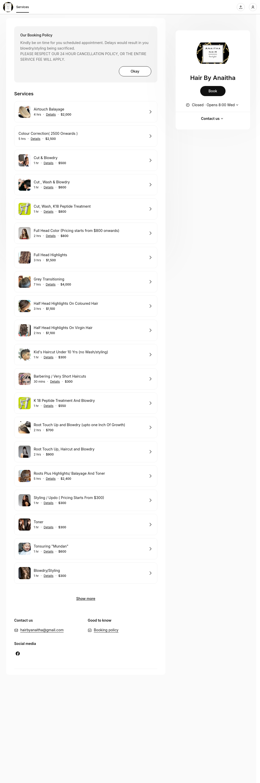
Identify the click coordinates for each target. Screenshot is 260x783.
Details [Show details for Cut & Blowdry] (48, 163)
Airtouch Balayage (49, 109)
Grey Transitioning (49, 279)
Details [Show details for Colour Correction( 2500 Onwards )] (36, 138)
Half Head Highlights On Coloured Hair (66, 303)
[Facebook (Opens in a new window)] (18, 653)
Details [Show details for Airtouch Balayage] (51, 114)
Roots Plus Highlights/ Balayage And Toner (69, 473)
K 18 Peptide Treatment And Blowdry (64, 400)
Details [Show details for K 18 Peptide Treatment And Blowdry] (48, 405)
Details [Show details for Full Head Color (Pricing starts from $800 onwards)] (51, 235)
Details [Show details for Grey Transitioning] (51, 284)
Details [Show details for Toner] (48, 527)
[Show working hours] (213, 105)
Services (22, 8)
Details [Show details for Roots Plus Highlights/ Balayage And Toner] (51, 478)
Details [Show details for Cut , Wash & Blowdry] (48, 187)
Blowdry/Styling (47, 570)
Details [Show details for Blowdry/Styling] (48, 575)
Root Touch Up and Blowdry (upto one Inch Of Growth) (79, 425)
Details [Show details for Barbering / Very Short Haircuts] (55, 381)
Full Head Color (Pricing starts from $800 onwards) (76, 230)
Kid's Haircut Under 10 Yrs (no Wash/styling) (71, 352)
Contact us (213, 118)
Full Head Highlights (50, 255)
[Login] (253, 7)
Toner (38, 522)
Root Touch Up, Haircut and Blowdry (64, 449)
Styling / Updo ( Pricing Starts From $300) (69, 497)
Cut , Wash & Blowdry (52, 182)
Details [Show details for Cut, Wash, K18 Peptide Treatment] (48, 211)
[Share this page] (241, 7)
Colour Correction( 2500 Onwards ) (48, 133)
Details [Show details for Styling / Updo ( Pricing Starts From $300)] (48, 503)
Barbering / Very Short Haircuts (60, 376)
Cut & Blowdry (46, 158)
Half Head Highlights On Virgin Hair (63, 327)
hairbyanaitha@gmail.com (42, 630)
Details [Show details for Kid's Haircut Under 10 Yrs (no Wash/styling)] (48, 357)
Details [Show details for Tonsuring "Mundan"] (48, 551)
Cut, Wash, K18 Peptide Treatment (62, 206)
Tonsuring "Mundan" (51, 546)
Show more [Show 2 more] (85, 598)
